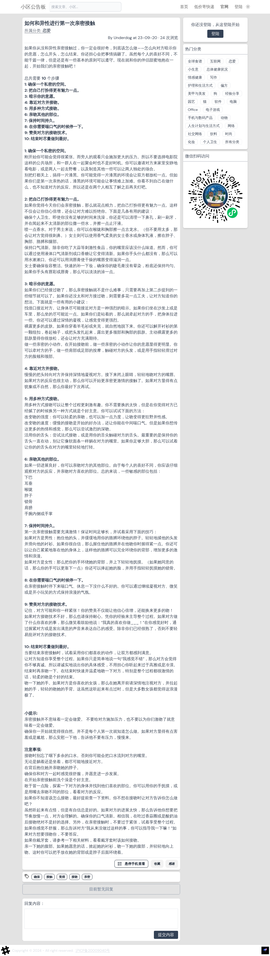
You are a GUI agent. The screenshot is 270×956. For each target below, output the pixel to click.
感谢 (172, 864)
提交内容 (166, 934)
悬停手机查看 (131, 864)
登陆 (238, 6)
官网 (224, 6)
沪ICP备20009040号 (93, 950)
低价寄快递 (204, 6)
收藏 (157, 864)
